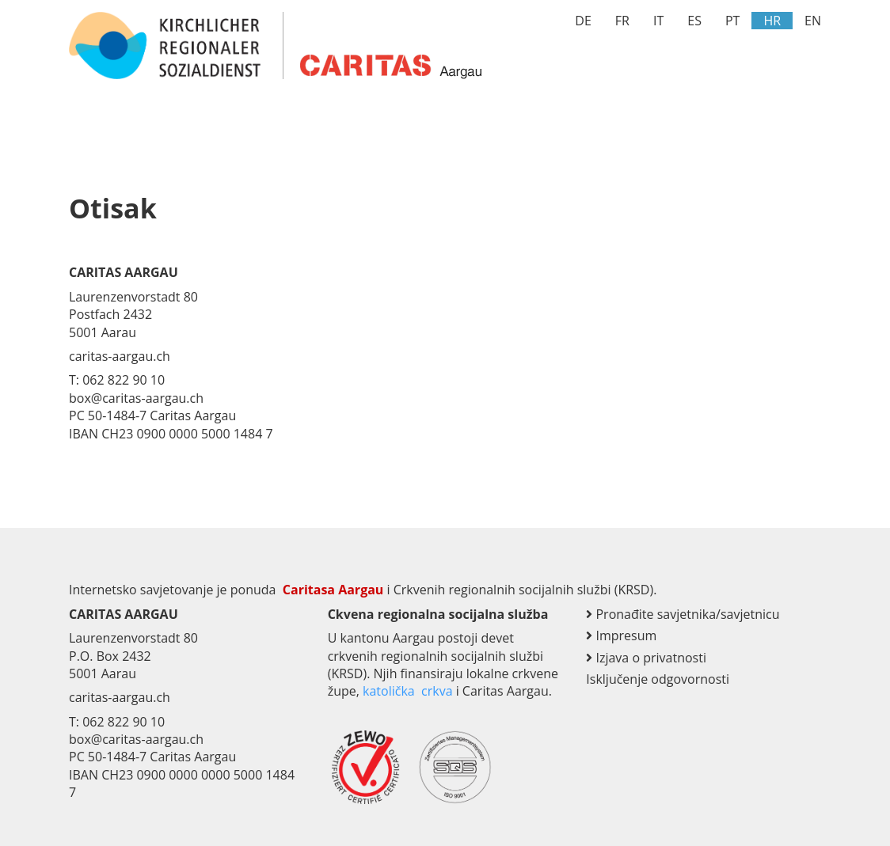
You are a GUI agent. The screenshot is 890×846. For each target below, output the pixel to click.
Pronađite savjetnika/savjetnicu (682, 614)
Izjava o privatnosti (646, 657)
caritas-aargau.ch (119, 697)
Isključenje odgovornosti (657, 679)
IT (658, 20)
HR (772, 20)
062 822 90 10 (123, 721)
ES (694, 20)
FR (622, 20)
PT (732, 20)
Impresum (621, 635)
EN (812, 20)
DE (583, 20)
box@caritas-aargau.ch (136, 739)
